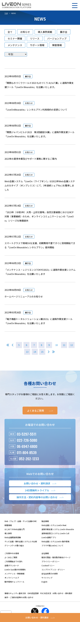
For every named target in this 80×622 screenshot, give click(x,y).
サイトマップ (47, 577)
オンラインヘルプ (12, 577)
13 (27, 351)
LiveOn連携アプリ (49, 537)
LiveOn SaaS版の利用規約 (15, 569)
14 (35, 351)
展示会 (63, 32)
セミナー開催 (15, 38)
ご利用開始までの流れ (14, 561)
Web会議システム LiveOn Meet (54, 525)
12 (71, 345)
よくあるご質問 (11, 557)
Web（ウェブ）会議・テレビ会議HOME (21, 521)
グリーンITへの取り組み (14, 545)
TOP (6, 13)
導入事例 (8, 533)
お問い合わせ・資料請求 (62, 593)
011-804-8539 (27, 452)
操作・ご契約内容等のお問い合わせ (19, 597)
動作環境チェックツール (14, 581)
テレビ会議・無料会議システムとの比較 (21, 541)
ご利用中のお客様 (12, 553)
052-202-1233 (29, 458)
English (44, 581)
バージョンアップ (56, 38)
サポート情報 (37, 45)
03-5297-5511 (26, 434)
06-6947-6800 (27, 446)
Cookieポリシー (48, 565)
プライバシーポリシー (51, 561)
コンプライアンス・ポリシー (53, 569)
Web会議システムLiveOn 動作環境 (55, 541)
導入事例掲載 (45, 32)
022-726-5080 (27, 440)
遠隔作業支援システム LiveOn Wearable (58, 529)
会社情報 (45, 553)
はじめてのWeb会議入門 (15, 529)
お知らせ (25, 32)
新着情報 (8, 525)
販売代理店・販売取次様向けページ (56, 557)
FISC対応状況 (45, 593)
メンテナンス (15, 45)
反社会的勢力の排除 (50, 573)
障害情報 (57, 45)
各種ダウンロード (12, 565)
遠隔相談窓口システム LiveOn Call (55, 533)
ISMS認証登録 (33, 593)
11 (64, 345)
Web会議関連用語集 (13, 537)
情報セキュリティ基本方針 (15, 593)
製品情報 (45, 521)
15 (42, 351)
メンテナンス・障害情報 (14, 573)
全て (10, 32)
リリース (34, 38)
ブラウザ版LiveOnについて (52, 545)
